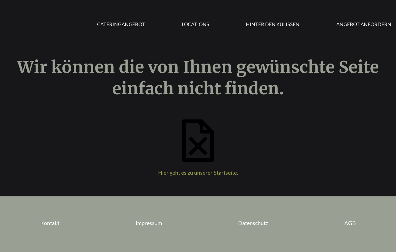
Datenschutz (253, 223)
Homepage (32, 24)
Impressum (149, 223)
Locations (195, 24)
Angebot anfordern (363, 24)
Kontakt (49, 223)
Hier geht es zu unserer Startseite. (198, 172)
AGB (350, 223)
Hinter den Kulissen (272, 24)
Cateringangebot (121, 24)
